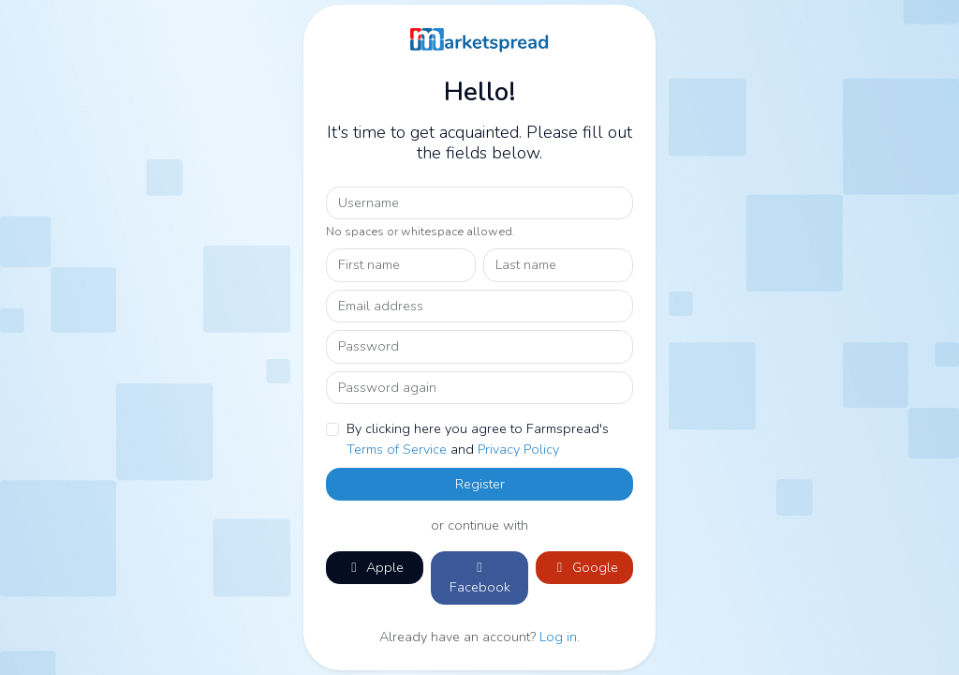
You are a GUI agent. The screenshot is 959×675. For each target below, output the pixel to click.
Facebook (480, 579)
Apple (375, 567)
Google (585, 567)
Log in (558, 636)
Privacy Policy (518, 449)
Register (480, 483)
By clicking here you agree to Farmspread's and (478, 438)
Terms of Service (397, 449)
